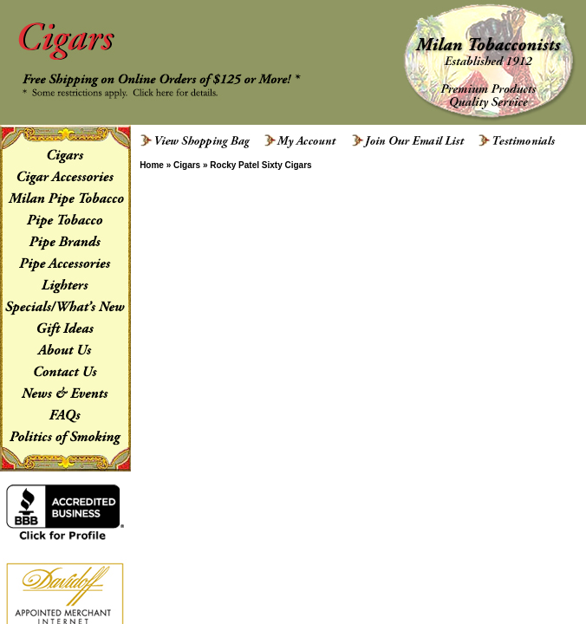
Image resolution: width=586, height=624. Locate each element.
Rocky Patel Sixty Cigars (260, 165)
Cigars (186, 165)
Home (152, 165)
